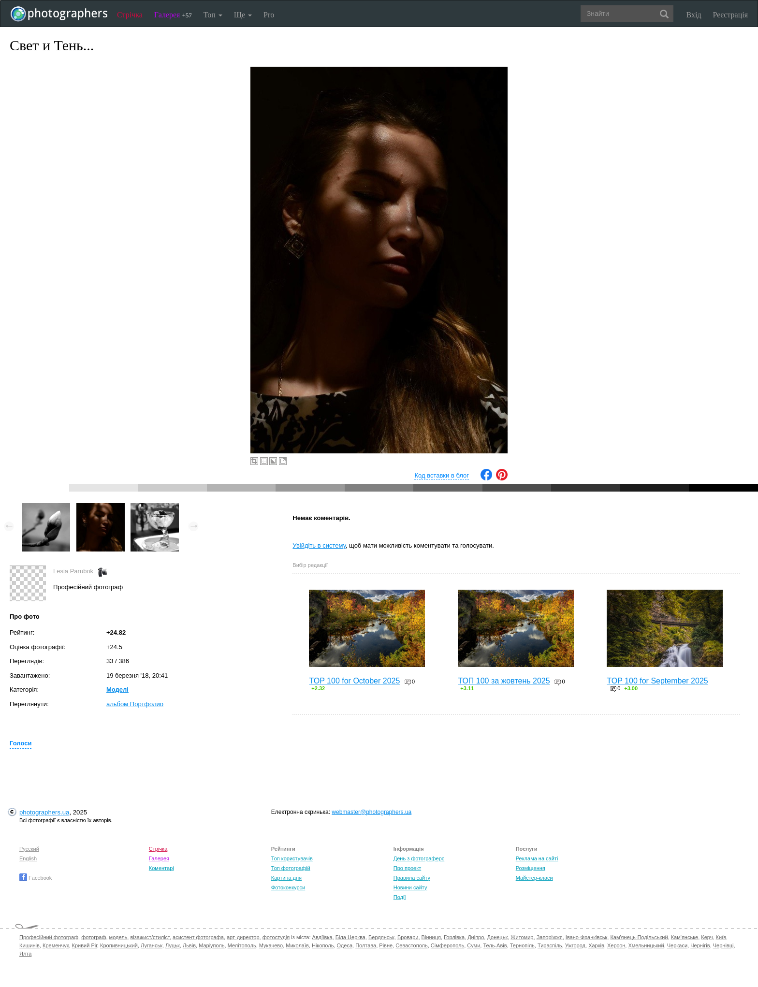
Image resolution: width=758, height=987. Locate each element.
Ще (243, 15)
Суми (473, 945)
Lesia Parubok (73, 571)
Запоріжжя (550, 937)
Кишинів (29, 945)
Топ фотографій (290, 868)
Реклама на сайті (537, 858)
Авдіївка (322, 937)
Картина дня (286, 878)
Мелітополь (242, 945)
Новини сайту (410, 887)
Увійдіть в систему (319, 545)
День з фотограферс (419, 858)
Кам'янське (685, 937)
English (28, 858)
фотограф (93, 937)
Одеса (344, 945)
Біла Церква (350, 937)
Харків (596, 945)
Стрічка (130, 15)
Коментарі (161, 868)
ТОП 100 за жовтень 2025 (504, 681)
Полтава (365, 945)
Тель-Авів (495, 945)
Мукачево (271, 945)
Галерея (173, 15)
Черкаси (677, 945)
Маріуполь (211, 945)
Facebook (35, 878)
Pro (268, 15)
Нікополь (323, 945)
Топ (213, 15)
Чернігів (700, 945)
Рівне (386, 945)
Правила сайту (412, 878)
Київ (721, 937)
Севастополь (411, 945)
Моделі (117, 689)
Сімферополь (447, 945)
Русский (29, 849)
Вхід (693, 15)
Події (400, 897)
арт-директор (243, 937)
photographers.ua (44, 812)
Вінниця (431, 937)
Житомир (521, 937)
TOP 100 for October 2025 (354, 681)
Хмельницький (646, 945)
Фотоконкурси (288, 887)
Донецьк (497, 937)
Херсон (616, 945)
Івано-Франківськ (586, 937)
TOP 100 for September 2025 (657, 681)
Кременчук (56, 945)
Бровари (408, 937)
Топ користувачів (292, 858)
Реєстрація (730, 15)
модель (118, 937)
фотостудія (276, 937)
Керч (707, 937)
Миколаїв (297, 945)
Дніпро (475, 937)
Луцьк (172, 945)
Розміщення (530, 868)
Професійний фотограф (48, 937)
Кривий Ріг (84, 945)
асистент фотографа (198, 937)
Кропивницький (119, 945)
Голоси (20, 743)
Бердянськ (381, 937)
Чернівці (723, 945)
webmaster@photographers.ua (371, 812)
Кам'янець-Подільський (639, 937)
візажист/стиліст (149, 937)
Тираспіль (550, 945)
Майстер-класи (534, 878)
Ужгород (575, 945)
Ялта (25, 954)
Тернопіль (522, 945)
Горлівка (454, 937)
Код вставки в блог (441, 475)
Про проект (407, 868)
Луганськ (151, 945)
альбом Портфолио (134, 704)
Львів (189, 945)
